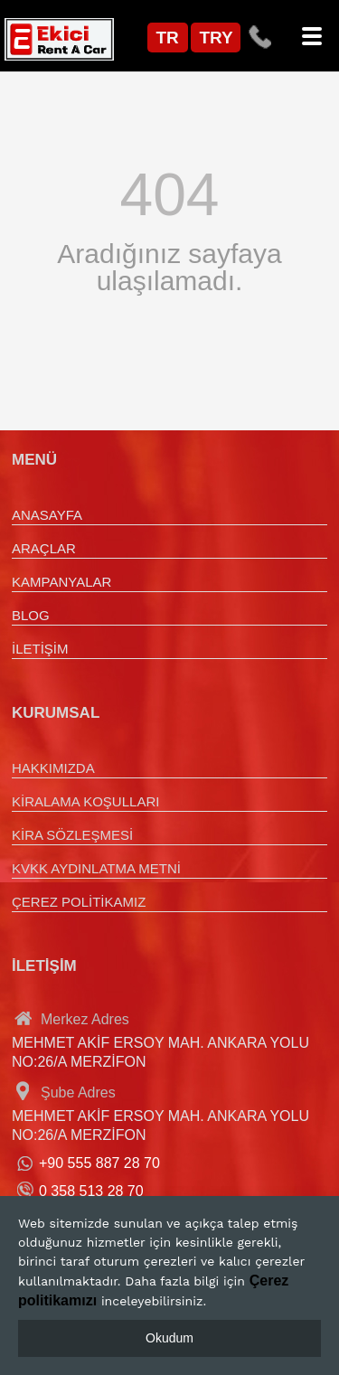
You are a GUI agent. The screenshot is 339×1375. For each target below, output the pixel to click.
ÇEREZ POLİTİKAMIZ (79, 901)
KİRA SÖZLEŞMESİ (72, 835)
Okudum (169, 1338)
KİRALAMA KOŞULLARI (85, 801)
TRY (216, 37)
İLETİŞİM (40, 648)
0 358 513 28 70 (91, 1191)
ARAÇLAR (44, 548)
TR (167, 37)
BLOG (31, 615)
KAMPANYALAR (61, 581)
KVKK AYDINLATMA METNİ (96, 868)
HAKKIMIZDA (53, 768)
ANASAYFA (47, 515)
